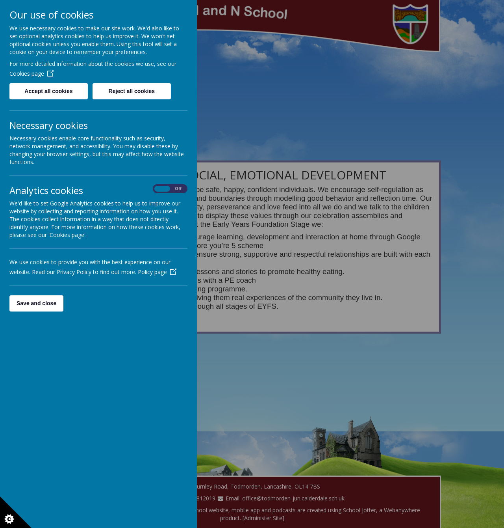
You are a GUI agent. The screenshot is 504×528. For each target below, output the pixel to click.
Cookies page (31, 73)
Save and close (36, 303)
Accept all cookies (48, 91)
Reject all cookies (132, 91)
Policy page (157, 272)
